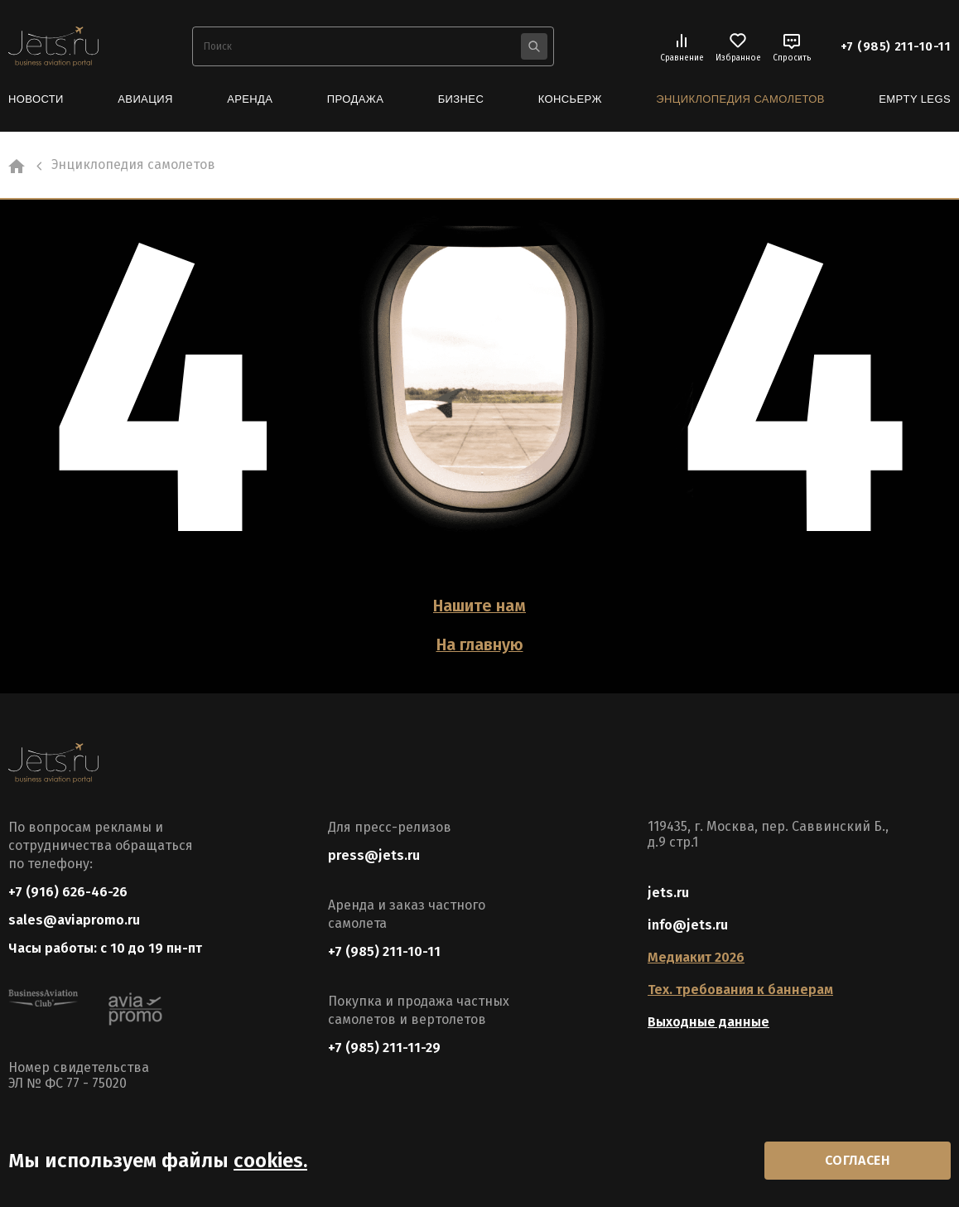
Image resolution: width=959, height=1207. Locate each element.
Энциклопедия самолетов (740, 99)
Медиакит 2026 (696, 955)
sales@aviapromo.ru (74, 919)
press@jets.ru (374, 854)
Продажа (355, 99)
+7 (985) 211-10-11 (896, 46)
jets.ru (668, 891)
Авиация (145, 99)
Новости (36, 99)
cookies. (270, 1159)
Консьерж (570, 99)
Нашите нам (480, 606)
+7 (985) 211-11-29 (384, 1046)
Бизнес (461, 99)
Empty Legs (915, 99)
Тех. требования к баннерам (740, 988)
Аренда (249, 99)
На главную (479, 643)
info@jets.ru (688, 923)
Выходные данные (708, 1020)
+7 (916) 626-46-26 (68, 890)
